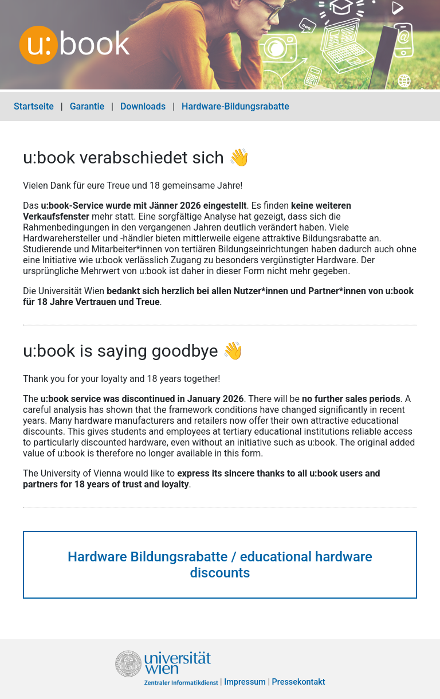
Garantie (87, 106)
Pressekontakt (298, 683)
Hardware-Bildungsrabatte (235, 106)
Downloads (143, 106)
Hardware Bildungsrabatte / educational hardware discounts (220, 565)
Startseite (34, 106)
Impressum (245, 683)
